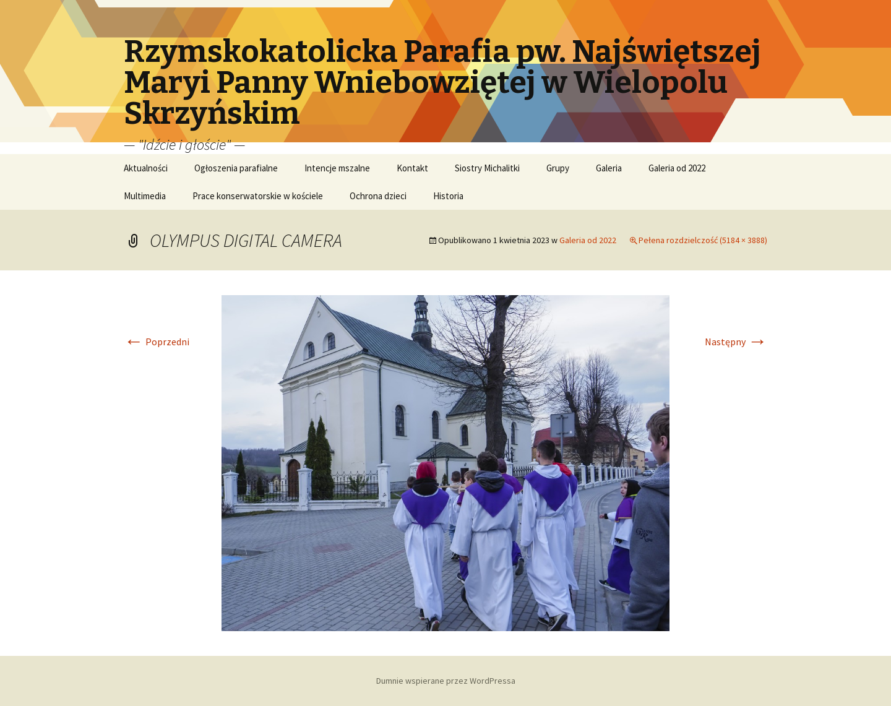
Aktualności (146, 168)
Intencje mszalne (337, 168)
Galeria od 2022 (676, 168)
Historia (448, 196)
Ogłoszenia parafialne (236, 168)
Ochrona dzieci (378, 196)
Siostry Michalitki (487, 168)
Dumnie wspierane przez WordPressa (445, 680)
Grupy (557, 168)
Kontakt (412, 168)
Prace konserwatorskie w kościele (257, 196)
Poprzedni (156, 341)
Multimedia (145, 196)
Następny (736, 341)
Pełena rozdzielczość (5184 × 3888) (703, 240)
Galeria (609, 168)
